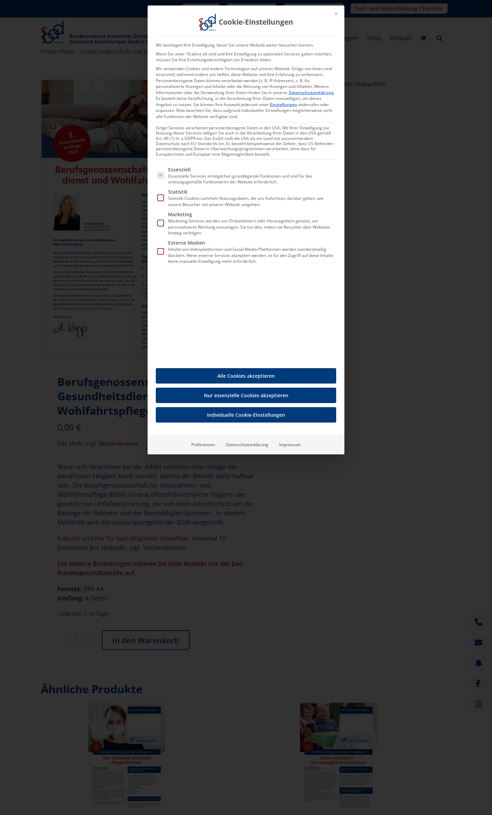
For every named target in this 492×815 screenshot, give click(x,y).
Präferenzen (203, 445)
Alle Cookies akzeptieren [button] (246, 376)
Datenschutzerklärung (311, 92)
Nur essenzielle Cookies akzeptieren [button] (246, 395)
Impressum (290, 445)
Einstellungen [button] (283, 104)
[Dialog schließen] (336, 13)
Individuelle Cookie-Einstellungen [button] (246, 415)
